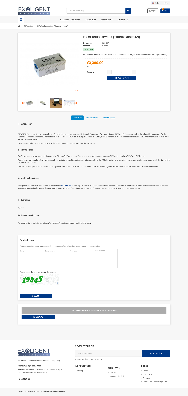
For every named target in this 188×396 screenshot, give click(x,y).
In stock (86, 46)
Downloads (147, 374)
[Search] (98, 11)
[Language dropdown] (157, 3)
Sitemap (80, 371)
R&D (166, 382)
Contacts (146, 378)
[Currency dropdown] (166, 3)
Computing (157, 382)
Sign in (153, 11)
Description (77, 118)
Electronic (147, 382)
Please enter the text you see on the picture (38, 272)
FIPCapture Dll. (67, 186)
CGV (111, 372)
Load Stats (38, 317)
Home (145, 371)
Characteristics (92, 118)
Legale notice (115, 376)
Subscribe (156, 353)
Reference (87, 43)
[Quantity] (121, 72)
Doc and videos (109, 118)
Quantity (90, 72)
